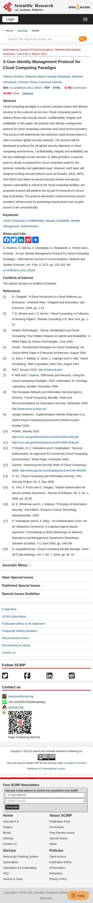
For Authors (57, 827)
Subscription (10, 862)
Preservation (57, 867)
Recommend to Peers (15, 638)
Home (9, 30)
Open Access (58, 856)
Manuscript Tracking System (20, 856)
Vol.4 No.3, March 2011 (32, 53)
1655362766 (16, 707)
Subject (7, 827)
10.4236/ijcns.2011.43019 (26, 87)
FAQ (6, 873)
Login (10, 19)
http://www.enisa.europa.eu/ (29, 408)
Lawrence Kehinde (50, 82)
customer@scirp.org (20, 696)
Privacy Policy (58, 879)
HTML (57, 87)
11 (5, 442)
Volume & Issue (12, 879)
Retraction (56, 873)
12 (5, 448)
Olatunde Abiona (35, 76)
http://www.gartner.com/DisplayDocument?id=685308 (53, 470)
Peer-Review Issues (62, 832)
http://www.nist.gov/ (50, 369)
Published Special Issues (21, 585)
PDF (47, 87)
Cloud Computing (14, 220)
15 (5, 487)
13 (5, 465)
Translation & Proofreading (19, 867)
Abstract (9, 101)
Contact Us (10, 844)
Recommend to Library (16, 645)
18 (5, 549)
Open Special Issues (17, 577)
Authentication (30, 226)
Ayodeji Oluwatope (58, 76)
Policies (56, 851)
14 (5, 476)
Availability (62, 220)
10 (5, 431)
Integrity (50, 220)
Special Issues (59, 838)
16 (5, 504)
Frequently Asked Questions (19, 631)
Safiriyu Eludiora (13, 76)
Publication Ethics (61, 862)
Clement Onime (27, 82)
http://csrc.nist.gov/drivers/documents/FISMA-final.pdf (45, 436)
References (11, 291)
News (53, 844)
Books (7, 832)
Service (9, 851)
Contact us (8, 652)
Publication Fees (60, 821)
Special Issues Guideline (21, 593)
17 (5, 521)
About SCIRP (61, 816)
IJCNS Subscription (14, 616)
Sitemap (8, 838)
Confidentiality (35, 220)
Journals (22, 30)
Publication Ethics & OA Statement (23, 623)
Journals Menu (16, 565)
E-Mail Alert (9, 609)
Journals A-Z (11, 821)
